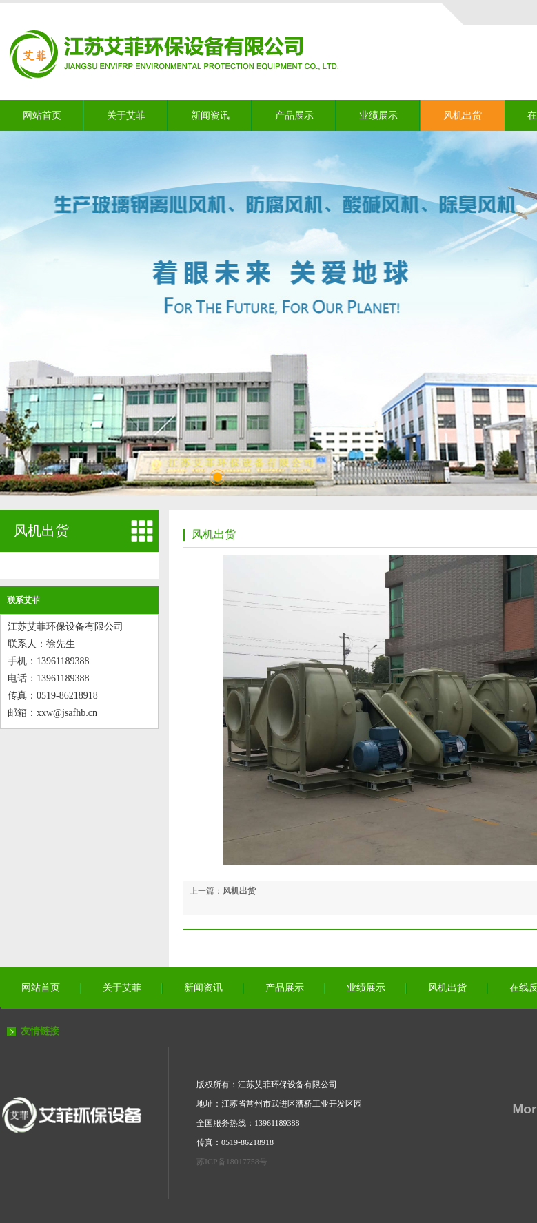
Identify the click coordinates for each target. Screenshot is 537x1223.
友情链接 (40, 1031)
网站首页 (42, 115)
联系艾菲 (23, 600)
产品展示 (294, 115)
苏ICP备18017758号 (231, 1162)
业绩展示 (378, 115)
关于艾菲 (126, 115)
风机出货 (462, 115)
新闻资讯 (210, 115)
